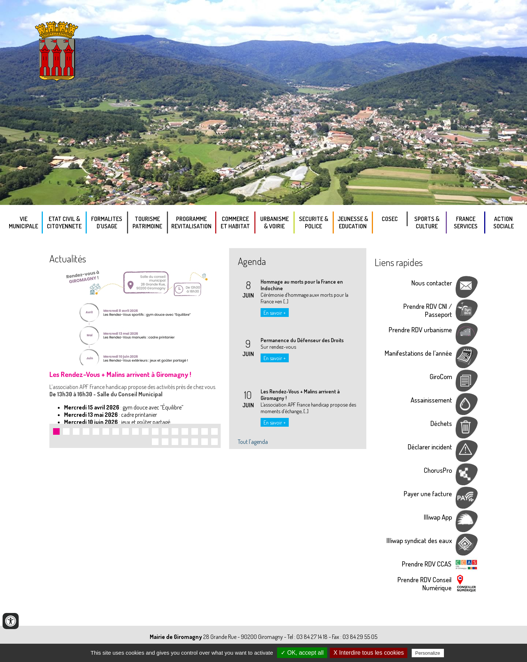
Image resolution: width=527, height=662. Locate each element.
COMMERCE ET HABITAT (235, 222)
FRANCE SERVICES (466, 222)
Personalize (427, 653)
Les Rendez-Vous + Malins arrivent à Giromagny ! (120, 374)
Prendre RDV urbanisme (420, 329)
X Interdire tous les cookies (368, 653)
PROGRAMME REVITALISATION (191, 222)
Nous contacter (431, 282)
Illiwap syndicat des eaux (419, 540)
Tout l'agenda (253, 441)
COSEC (390, 218)
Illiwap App (438, 517)
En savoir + (275, 312)
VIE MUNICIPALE (23, 222)
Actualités (67, 258)
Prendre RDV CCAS (426, 564)
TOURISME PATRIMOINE (147, 222)
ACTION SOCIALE (503, 222)
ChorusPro (438, 470)
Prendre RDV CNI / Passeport (427, 310)
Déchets (441, 423)
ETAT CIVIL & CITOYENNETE (64, 222)
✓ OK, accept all (302, 653)
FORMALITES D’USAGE (106, 222)
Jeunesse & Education (352, 222)
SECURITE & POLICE (313, 222)
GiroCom (441, 376)
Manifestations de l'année (418, 353)
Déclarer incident (430, 446)
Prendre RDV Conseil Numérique (424, 583)
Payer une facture (428, 493)
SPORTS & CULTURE (427, 222)
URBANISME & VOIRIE (274, 222)
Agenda (252, 261)
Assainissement (431, 400)
